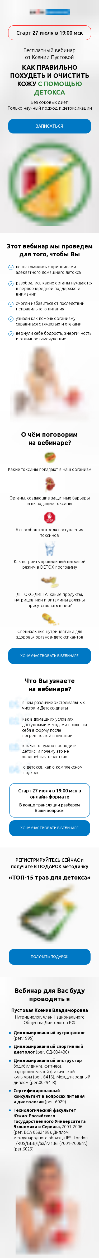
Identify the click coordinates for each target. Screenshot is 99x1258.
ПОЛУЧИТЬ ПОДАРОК (49, 956)
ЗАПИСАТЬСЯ (49, 126)
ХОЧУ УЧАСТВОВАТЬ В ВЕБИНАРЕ (49, 656)
